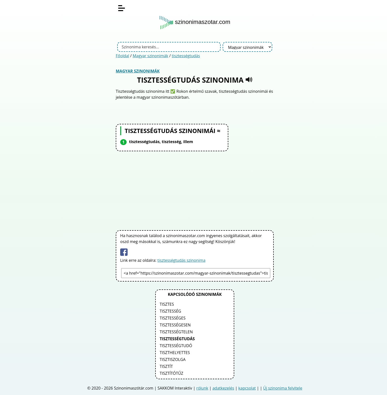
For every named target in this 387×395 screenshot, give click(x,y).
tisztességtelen (176, 331)
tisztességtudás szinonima (181, 260)
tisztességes (173, 318)
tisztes (167, 304)
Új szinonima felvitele (282, 388)
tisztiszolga (173, 359)
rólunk (202, 388)
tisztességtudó (176, 345)
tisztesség (170, 311)
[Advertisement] (195, 189)
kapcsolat (247, 388)
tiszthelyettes (175, 352)
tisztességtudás (186, 55)
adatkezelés (223, 388)
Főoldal (122, 55)
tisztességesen (175, 324)
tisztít (166, 366)
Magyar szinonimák (150, 55)
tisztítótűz (171, 373)
